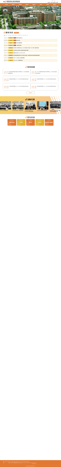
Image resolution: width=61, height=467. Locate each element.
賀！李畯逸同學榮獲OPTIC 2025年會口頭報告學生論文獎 (18, 79)
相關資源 (54, 4)
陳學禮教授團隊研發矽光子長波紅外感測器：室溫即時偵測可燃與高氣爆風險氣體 (27, 55)
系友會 (41, 4)
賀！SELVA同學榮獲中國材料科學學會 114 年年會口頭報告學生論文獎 (46, 72)
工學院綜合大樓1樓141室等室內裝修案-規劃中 (21, 50)
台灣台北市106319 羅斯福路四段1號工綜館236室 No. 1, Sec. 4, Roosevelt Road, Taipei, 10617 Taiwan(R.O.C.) (22, 463)
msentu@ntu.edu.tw (26, 461)
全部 (4, 35)
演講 (10, 35)
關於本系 (13, 4)
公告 (6, 35)
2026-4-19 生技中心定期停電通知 (19, 57)
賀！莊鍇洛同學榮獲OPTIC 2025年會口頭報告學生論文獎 (45, 79)
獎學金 (19, 35)
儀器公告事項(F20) (19, 37)
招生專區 (20, 4)
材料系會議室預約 (19, 42)
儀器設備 (33, 4)
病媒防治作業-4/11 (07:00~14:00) (19, 52)
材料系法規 (24, 35)
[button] (1, 107)
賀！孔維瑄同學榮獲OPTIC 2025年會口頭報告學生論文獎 (18, 87)
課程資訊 (27, 4)
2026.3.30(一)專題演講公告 (18, 60)
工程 (27, 35)
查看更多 (16, 32)
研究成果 (12, 35)
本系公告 (6, 4)
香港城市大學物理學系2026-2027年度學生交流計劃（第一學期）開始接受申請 (26, 47)
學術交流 (16, 35)
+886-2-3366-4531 (8, 461)
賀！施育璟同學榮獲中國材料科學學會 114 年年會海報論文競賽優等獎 (18, 72)
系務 (8, 35)
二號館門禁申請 (18, 45)
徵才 (21, 35)
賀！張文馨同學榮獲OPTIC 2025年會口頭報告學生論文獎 (45, 87)
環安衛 (48, 4)
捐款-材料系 (18, 40)
